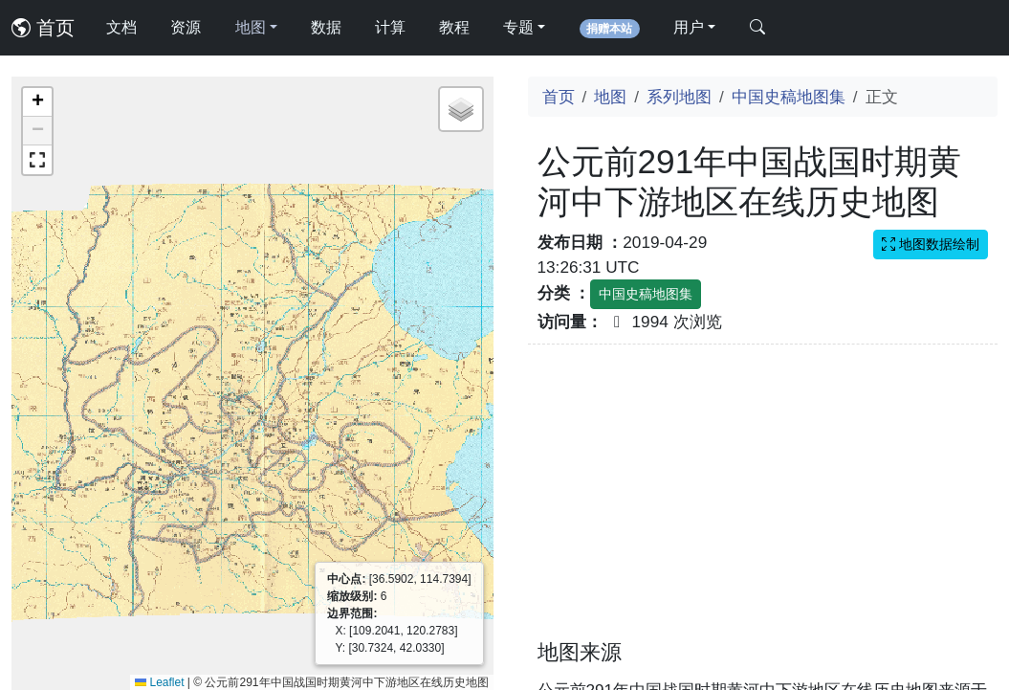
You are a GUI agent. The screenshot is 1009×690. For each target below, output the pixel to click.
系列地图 (679, 96)
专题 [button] (518, 27)
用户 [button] (688, 27)
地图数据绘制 (930, 244)
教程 (454, 27)
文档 (121, 27)
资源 (185, 27)
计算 (390, 27)
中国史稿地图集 (788, 96)
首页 (43, 27)
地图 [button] (250, 27)
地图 (610, 96)
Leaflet (159, 682)
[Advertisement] (763, 503)
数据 (326, 27)
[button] (37, 102)
